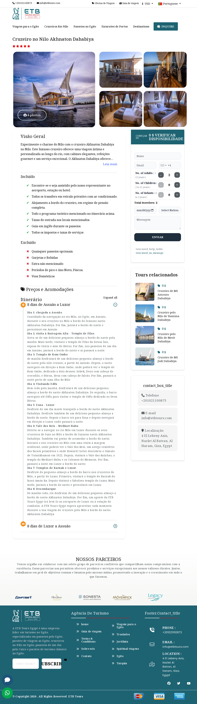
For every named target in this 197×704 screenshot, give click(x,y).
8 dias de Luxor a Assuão (48, 526)
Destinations (141, 26)
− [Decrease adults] (160, 175)
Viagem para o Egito (26, 26)
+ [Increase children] (177, 185)
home (82, 624)
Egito (118, 656)
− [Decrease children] (160, 185)
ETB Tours (75, 696)
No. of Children (146, 185)
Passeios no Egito (85, 26)
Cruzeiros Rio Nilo (56, 26)
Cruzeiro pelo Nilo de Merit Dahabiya (167, 337)
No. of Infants (146, 195)
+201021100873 (22, 3)
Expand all (110, 297)
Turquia (119, 663)
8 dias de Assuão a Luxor (48, 304)
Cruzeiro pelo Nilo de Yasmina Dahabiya (168, 316)
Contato (84, 656)
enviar (157, 237)
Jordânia (120, 641)
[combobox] (163, 165)
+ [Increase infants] (177, 195)
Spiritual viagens (125, 648)
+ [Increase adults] (177, 175)
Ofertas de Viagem (103, 3)
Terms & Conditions (85, 640)
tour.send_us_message (149, 252)
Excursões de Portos (115, 26)
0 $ (162, 286)
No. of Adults (145, 175)
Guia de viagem (129, 3)
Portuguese (168, 4)
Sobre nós (85, 648)
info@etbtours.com (48, 3)
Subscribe (51, 664)
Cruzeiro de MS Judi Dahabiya (168, 359)
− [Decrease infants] (160, 195)
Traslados (121, 634)
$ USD (146, 3)
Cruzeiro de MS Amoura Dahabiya (168, 294)
